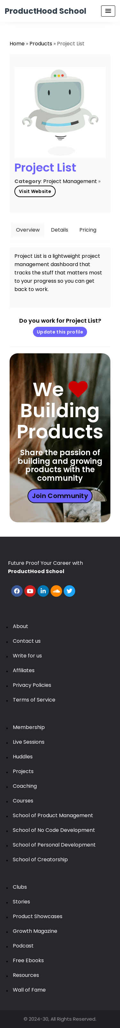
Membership (29, 727)
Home (17, 43)
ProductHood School (45, 11)
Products (40, 43)
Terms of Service (34, 699)
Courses (23, 800)
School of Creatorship (40, 859)
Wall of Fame (29, 989)
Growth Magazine (35, 931)
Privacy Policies (32, 685)
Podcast (23, 945)
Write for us (27, 655)
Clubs (20, 887)
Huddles (23, 756)
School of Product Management (53, 815)
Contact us (27, 641)
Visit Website (35, 191)
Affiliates (24, 670)
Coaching (25, 786)
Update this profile (60, 332)
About (20, 626)
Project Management (70, 181)
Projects (23, 771)
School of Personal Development (54, 844)
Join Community (60, 495)
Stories (21, 901)
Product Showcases (37, 916)
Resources (26, 975)
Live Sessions (28, 742)
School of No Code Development (54, 830)
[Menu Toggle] (108, 11)
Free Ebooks (28, 960)
